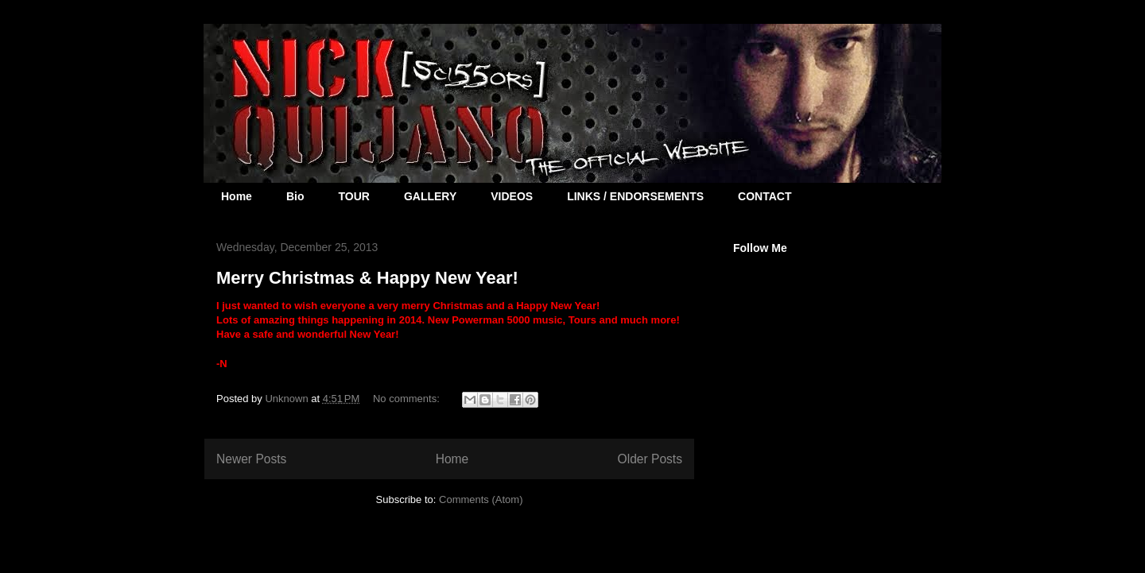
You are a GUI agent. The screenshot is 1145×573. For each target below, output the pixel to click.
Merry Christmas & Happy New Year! (367, 278)
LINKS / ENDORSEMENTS (635, 196)
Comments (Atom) (480, 499)
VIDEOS (512, 196)
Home (236, 196)
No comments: (407, 399)
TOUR (353, 196)
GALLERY (430, 196)
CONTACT (764, 196)
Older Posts (650, 459)
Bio (295, 196)
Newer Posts (251, 459)
